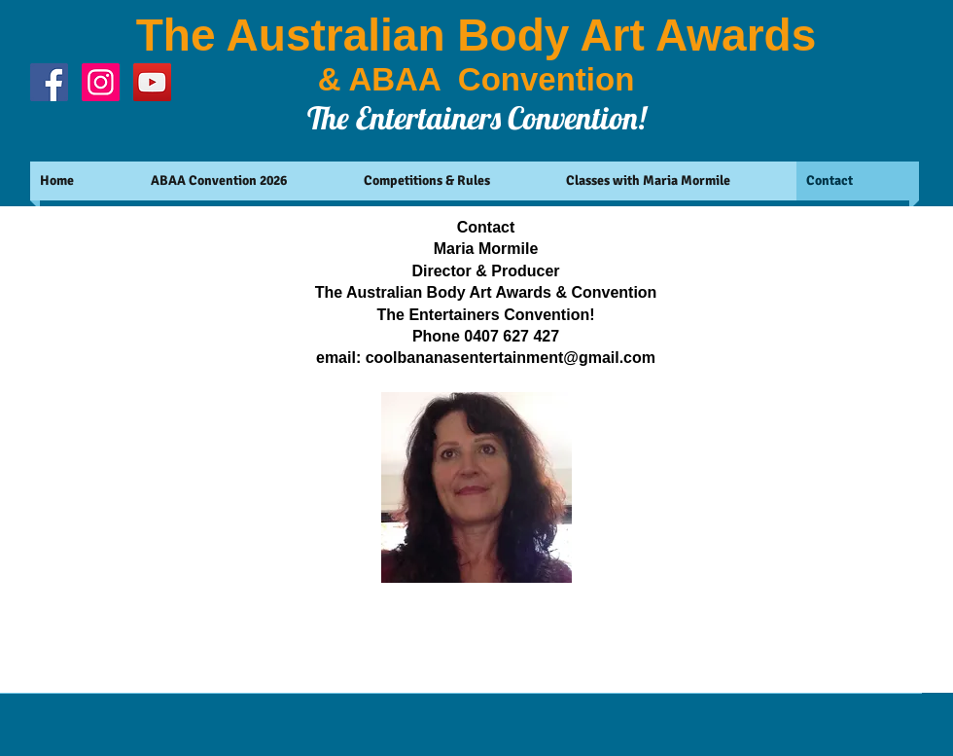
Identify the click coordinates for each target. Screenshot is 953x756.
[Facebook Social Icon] (49, 82)
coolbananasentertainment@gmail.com (510, 357)
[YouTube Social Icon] (152, 82)
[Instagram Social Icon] (101, 82)
